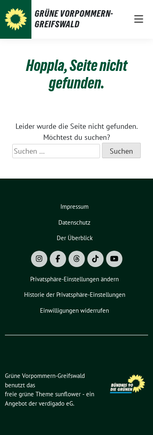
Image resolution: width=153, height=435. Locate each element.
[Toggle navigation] (138, 19)
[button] (74, 279)
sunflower (68, 394)
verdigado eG (56, 403)
